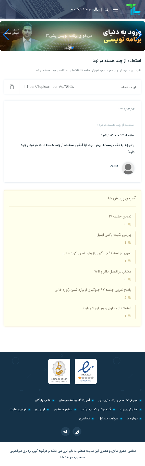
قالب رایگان (42, 400)
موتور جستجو (63, 409)
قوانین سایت (17, 409)
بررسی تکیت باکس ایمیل (113, 235)
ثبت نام (76, 9)
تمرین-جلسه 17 (120, 216)
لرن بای (40, 409)
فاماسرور (84, 418)
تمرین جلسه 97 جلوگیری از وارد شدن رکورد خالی (97, 253)
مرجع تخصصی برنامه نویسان (118, 400)
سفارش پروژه (129, 409)
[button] (104, 9)
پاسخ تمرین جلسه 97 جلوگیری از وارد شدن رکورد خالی (93, 290)
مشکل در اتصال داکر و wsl (112, 271)
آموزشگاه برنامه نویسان (74, 400)
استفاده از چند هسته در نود (117, 60)
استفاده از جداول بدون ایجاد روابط (107, 308)
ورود (88, 9)
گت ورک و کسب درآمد (96, 409)
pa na (114, 165)
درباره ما (132, 418)
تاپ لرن (68, 451)
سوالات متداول (108, 418)
